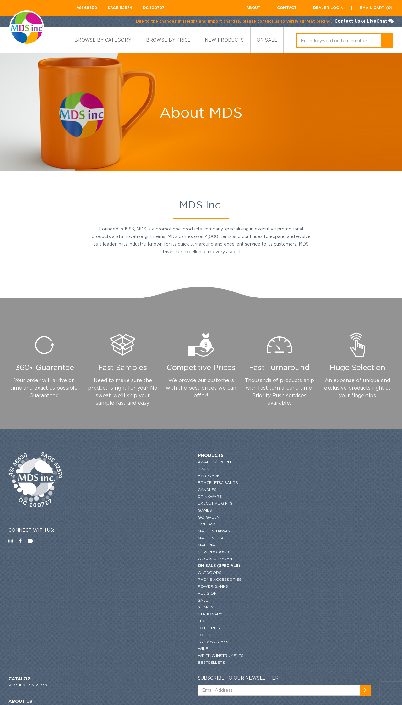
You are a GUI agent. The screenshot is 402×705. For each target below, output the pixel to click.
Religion (119, 593)
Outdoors (121, 572)
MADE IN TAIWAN (126, 531)
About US (222, 477)
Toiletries (121, 628)
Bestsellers (123, 662)
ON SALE (267, 39)
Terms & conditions (232, 512)
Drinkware (122, 496)
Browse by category (102, 39)
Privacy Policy (227, 505)
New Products (126, 552)
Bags (115, 469)
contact (287, 8)
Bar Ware (121, 476)
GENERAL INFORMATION (234, 498)
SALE (115, 600)
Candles (119, 489)
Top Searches (125, 642)
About (253, 8)
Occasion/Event (128, 559)
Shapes (118, 607)
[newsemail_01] (387, 467)
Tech (115, 621)
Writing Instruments (132, 655)
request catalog (229, 462)
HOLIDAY (118, 524)
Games (117, 510)
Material (119, 545)
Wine (115, 649)
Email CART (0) (376, 8)
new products (224, 39)
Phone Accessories (132, 579)
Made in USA (123, 538)
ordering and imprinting (237, 491)
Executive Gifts (127, 503)
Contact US (223, 484)
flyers (217, 535)
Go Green (121, 517)
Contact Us (346, 21)
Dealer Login (328, 8)
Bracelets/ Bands (130, 482)
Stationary (122, 614)
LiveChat (376, 21)
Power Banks (125, 586)
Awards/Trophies (129, 462)
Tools (116, 635)
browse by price (168, 39)
